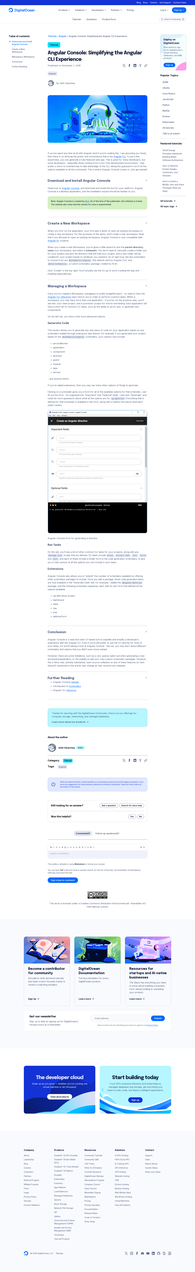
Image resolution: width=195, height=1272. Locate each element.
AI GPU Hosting (121, 1154)
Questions (91, 19)
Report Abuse (151, 1163)
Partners (27, 1175)
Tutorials (76, 19)
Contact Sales (179, 2)
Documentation (91, 1208)
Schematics (75, 685)
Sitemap (59, 1252)
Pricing (87, 1200)
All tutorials (168, 127)
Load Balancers (61, 1190)
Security (27, 1200)
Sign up (179, 10)
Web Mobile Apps (123, 1191)
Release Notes (91, 1212)
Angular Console (70, 188)
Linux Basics (168, 93)
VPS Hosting (120, 1171)
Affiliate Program (31, 1183)
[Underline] (57, 846)
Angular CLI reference (59, 296)
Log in (164, 10)
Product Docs (109, 19)
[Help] (144, 846)
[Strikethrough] (59, 846)
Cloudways (59, 1234)
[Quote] (85, 846)
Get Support (165, 2)
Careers (153, 2)
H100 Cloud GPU (122, 1158)
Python (166, 105)
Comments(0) (83, 832)
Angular (63, 36)
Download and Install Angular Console (79, 181)
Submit (158, 1017)
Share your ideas (152, 1171)
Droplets (58, 1174)
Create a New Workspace (69, 223)
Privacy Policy (152, 1024)
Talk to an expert (171, 133)
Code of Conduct (92, 1216)
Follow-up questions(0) (107, 832)
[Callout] (88, 846)
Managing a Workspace (23, 57)
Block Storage (60, 1203)
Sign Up (34, 998)
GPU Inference (121, 1167)
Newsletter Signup (92, 1191)
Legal (26, 1191)
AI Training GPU (122, 1163)
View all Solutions (122, 1204)
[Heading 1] (71, 846)
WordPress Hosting (123, 1196)
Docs (145, 2)
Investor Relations (32, 1204)
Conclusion (17, 62)
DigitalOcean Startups (94, 1175)
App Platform (60, 1186)
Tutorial (54, 45)
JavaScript (167, 99)
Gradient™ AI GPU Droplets (66, 1154)
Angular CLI (119, 156)
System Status (151, 1167)
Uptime (57, 1215)
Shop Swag (89, 1220)
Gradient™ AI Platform (63, 1170)
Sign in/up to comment (63, 879)
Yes (132, 815)
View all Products (62, 1238)
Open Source (90, 1187)
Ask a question (109, 804)
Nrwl (87, 201)
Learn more (87, 998)
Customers (28, 1171)
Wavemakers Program (94, 1179)
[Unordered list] (79, 846)
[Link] (62, 846)
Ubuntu (166, 87)
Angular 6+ (53, 240)
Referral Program (31, 1179)
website (75, 681)
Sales (147, 1158)
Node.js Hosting (122, 1187)
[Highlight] (68, 846)
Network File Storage (63, 1207)
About (26, 1154)
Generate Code (58, 323)
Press (26, 1187)
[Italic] (54, 846)
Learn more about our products (70, 721)
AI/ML (165, 82)
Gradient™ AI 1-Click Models (66, 1166)
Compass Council (92, 1183)
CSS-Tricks (89, 1163)
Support (148, 1154)
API (55, 1211)
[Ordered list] (82, 846)
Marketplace (90, 1196)
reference (71, 689)
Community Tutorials (93, 1154)
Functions (58, 1182)
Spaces (57, 1199)
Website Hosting (122, 1175)
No (140, 815)
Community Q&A (91, 1158)
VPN (117, 1179)
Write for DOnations (93, 1167)
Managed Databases (63, 1195)
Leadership (29, 1158)
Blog (139, 2)
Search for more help (131, 804)
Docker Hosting (122, 1183)
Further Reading (19, 66)
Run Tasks (54, 544)
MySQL (166, 110)
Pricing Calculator (92, 1204)
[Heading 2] (74, 846)
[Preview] (141, 846)
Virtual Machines (122, 1200)
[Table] (91, 846)
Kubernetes (168, 122)
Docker (166, 116)
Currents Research (92, 1171)
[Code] (94, 846)
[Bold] (51, 846)
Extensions (55, 568)
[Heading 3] (77, 846)
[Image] (65, 846)
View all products (59, 1095)
